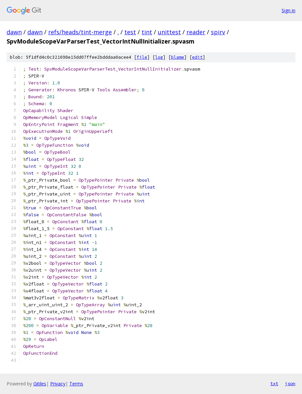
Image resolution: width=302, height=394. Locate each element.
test (130, 32)
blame (177, 57)
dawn (14, 32)
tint (147, 32)
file (142, 57)
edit (197, 57)
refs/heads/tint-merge (80, 32)
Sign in (288, 10)
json (290, 383)
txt (274, 383)
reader (195, 32)
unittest (169, 32)
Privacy (57, 383)
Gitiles (39, 383)
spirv (218, 32)
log (159, 57)
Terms (76, 383)
